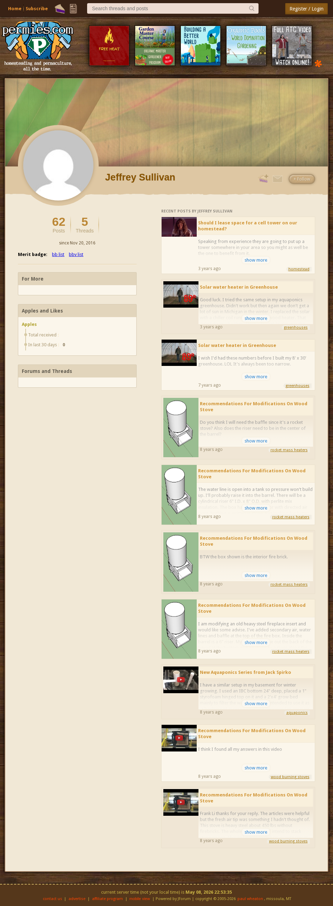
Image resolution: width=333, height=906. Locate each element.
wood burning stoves (290, 777)
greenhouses (296, 327)
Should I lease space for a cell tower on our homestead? (247, 225)
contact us (52, 899)
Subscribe (37, 8)
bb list (58, 254)
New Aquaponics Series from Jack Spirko (245, 672)
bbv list (76, 254)
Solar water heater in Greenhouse (239, 287)
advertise (76, 899)
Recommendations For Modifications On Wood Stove (253, 406)
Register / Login (306, 9)
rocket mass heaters (289, 450)
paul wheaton (250, 899)
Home (14, 8)
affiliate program (107, 899)
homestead (298, 269)
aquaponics (297, 712)
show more (255, 260)
